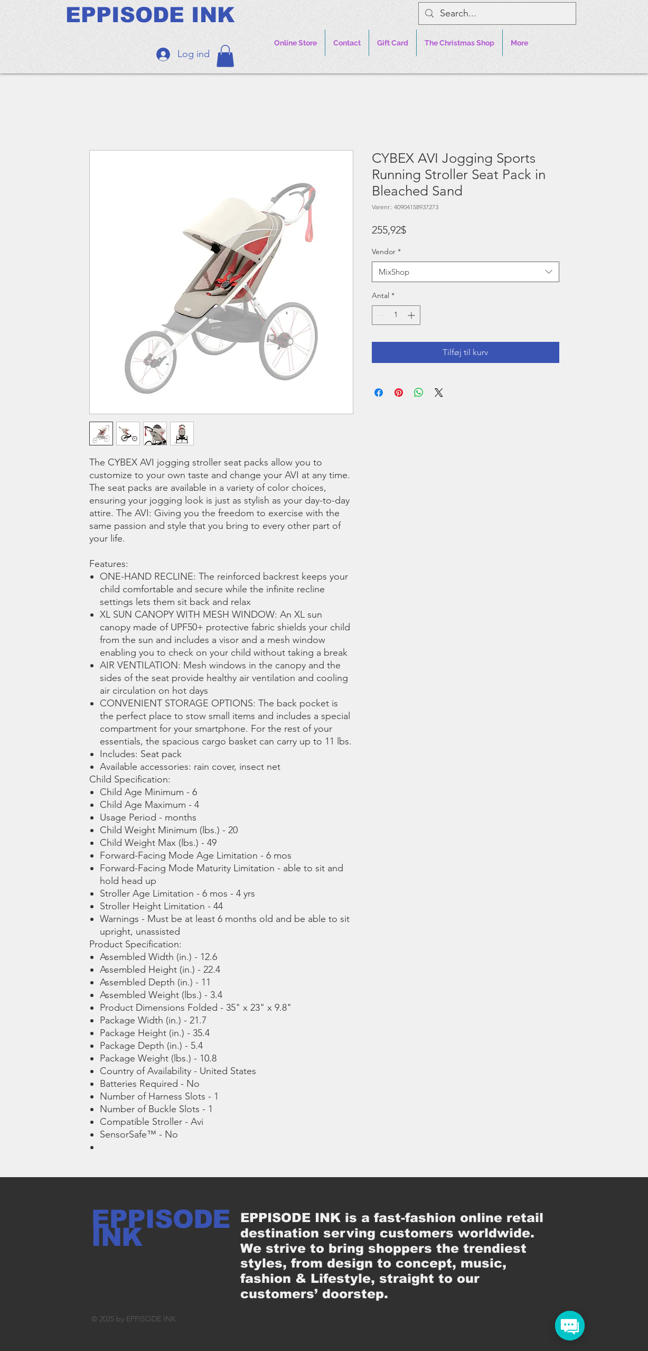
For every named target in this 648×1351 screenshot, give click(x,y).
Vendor (386, 251)
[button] (225, 56)
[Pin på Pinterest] (398, 392)
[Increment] (412, 315)
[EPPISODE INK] (149, 15)
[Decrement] (380, 315)
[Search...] (496, 13)
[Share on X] (439, 392)
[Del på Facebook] (378, 392)
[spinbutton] (396, 315)
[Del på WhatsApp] (418, 392)
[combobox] (465, 272)
